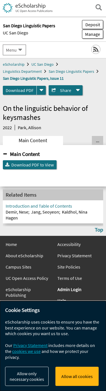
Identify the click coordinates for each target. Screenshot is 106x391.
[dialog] (53, 346)
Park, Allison (29, 127)
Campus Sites (18, 267)
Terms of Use (69, 278)
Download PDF (20, 90)
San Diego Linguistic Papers (71, 71)
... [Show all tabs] (97, 140)
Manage (91, 34)
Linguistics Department (22, 71)
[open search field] (98, 7)
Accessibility (69, 244)
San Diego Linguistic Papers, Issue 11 (33, 78)
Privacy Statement (74, 255)
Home (11, 244)
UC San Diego (15, 33)
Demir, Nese (17, 212)
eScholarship (14, 64)
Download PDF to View (32, 165)
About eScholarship (24, 255)
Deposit (92, 24)
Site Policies (68, 267)
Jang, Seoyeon (45, 212)
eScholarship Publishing (18, 292)
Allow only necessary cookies (27, 376)
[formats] (41, 90)
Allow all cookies (77, 376)
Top (99, 229)
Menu (11, 50)
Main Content (33, 140)
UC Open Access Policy (27, 278)
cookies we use (26, 351)
